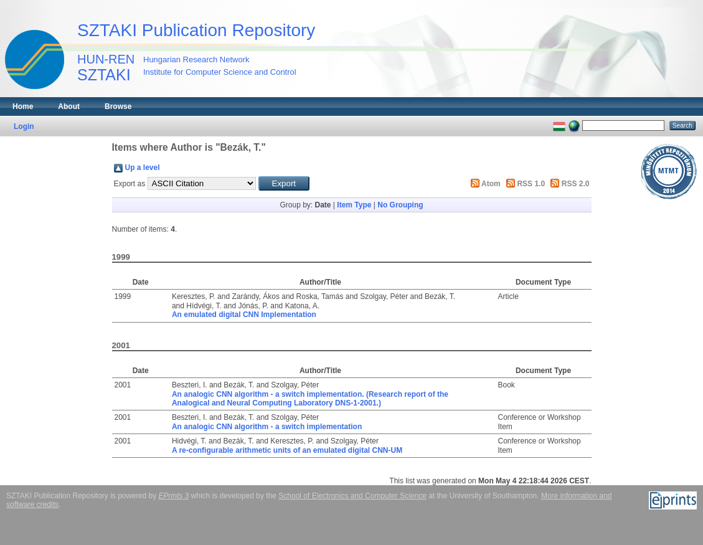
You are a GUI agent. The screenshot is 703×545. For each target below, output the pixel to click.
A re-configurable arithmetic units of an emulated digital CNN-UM (287, 450)
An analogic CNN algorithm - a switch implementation (267, 426)
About (69, 106)
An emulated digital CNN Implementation (244, 314)
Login (24, 126)
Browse (118, 106)
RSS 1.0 (531, 183)
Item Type (354, 205)
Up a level (142, 167)
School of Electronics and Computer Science (352, 495)
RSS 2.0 (576, 183)
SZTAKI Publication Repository (196, 30)
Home (22, 106)
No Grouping (400, 205)
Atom (491, 183)
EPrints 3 (174, 495)
